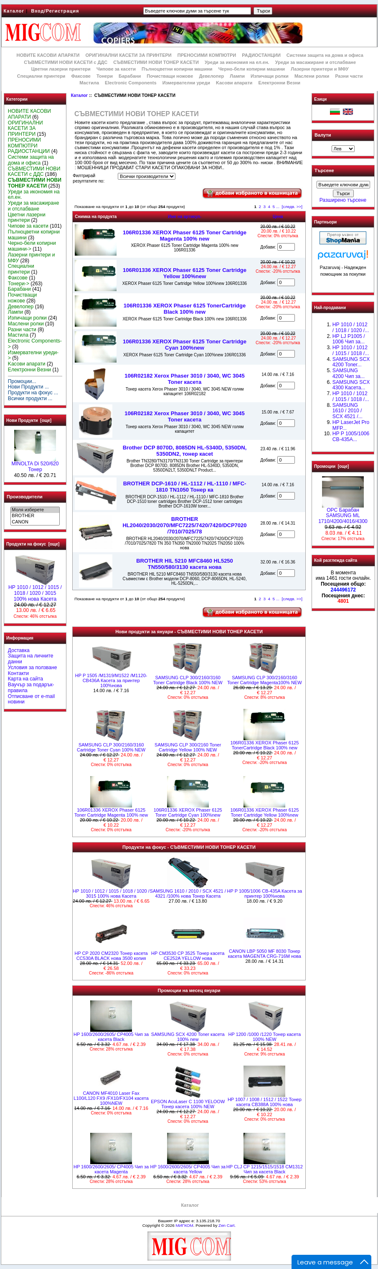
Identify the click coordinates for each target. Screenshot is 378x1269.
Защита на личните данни (30, 659)
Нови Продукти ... (28, 387)
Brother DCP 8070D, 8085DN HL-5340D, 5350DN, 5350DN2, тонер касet (185, 450)
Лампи (237, 76)
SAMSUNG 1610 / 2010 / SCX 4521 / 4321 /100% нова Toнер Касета (188, 893)
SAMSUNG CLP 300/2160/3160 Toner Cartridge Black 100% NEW (188, 680)
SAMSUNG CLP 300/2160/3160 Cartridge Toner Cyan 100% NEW (111, 747)
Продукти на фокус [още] (32, 544)
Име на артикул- (184, 216)
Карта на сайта (25, 679)
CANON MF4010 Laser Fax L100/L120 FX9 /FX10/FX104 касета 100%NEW (111, 1098)
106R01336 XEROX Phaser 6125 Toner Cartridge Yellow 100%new (184, 273)
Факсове (80, 76)
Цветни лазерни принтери (61, 68)
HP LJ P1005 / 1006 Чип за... (348, 339)
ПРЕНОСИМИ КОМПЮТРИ (207, 55)
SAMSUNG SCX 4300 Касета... (351, 385)
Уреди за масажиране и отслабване (315, 62)
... (277, 206)
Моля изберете (35, 510)
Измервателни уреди (186, 82)
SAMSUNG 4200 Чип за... (348, 373)
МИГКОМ (184, 1225)
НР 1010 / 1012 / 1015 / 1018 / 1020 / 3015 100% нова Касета (35, 591)
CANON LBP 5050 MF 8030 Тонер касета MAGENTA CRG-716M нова (264, 954)
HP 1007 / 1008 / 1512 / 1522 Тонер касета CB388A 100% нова (265, 1102)
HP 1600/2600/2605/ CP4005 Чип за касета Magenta (111, 1169)
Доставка (19, 650)
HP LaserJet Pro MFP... (351, 425)
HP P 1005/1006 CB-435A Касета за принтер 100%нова (264, 893)
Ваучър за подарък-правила (31, 687)
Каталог (14, 10)
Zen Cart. (227, 1225)
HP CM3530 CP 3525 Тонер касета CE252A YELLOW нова (187, 956)
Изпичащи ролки (270, 76)
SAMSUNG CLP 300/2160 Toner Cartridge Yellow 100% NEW (188, 747)
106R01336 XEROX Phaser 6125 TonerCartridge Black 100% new (185, 308)
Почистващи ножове (170, 76)
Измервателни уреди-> (33, 355)
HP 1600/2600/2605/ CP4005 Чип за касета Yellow (188, 1169)
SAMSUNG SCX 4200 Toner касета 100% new (188, 1037)
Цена (278, 216)
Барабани (130, 76)
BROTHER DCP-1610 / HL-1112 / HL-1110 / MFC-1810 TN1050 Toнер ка (184, 486)
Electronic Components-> (35, 344)
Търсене (324, 170)
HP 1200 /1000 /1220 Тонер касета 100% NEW (264, 1037)
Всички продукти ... (30, 398)
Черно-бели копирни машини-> (32, 246)
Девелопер (211, 76)
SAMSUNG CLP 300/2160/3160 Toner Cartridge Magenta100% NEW (264, 680)
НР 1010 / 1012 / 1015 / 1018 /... (350, 350)
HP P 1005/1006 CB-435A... (350, 436)
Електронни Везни (279, 82)
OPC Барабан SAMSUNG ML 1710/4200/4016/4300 (343, 514)
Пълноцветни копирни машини (177, 68)
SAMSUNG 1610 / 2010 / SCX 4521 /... (347, 411)
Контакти (18, 673)
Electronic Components (130, 82)
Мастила (89, 82)
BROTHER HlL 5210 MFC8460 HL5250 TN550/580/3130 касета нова (184, 564)
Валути (323, 134)
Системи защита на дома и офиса (325, 55)
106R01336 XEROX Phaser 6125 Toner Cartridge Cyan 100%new (184, 344)
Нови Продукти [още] (28, 420)
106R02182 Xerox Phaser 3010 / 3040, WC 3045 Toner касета (184, 379)
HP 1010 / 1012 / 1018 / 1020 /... (350, 327)
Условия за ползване (32, 667)
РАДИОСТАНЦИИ (261, 55)
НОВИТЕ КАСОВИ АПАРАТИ (47, 55)
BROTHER (35, 516)
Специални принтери (41, 76)
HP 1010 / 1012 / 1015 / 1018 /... (350, 396)
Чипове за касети (116, 68)
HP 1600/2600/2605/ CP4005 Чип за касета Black (111, 1037)
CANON (35, 522)
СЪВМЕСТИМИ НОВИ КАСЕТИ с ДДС (65, 62)
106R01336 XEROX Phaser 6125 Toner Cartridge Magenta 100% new (184, 235)
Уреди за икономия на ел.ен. (237, 62)
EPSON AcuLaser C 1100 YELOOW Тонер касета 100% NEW (188, 1104)
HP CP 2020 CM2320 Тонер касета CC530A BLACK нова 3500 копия (110, 956)
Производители (25, 496)
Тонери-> (18, 284)
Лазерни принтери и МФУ (319, 68)
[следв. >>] (292, 206)
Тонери (104, 76)
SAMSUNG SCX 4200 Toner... (351, 362)
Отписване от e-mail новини (31, 699)
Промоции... (22, 381)
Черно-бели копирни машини (251, 68)
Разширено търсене (343, 200)
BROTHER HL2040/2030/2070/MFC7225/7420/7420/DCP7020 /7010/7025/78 (184, 525)
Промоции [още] (331, 466)
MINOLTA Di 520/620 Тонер (34, 464)
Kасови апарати (234, 82)
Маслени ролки (311, 76)
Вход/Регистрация (55, 10)
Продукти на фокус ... (33, 393)
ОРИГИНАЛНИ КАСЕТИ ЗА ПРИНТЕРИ (129, 55)
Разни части (349, 76)
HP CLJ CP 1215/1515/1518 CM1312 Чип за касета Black (264, 1169)
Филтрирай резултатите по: (88, 178)
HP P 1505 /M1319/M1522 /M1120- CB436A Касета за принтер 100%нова (111, 680)
